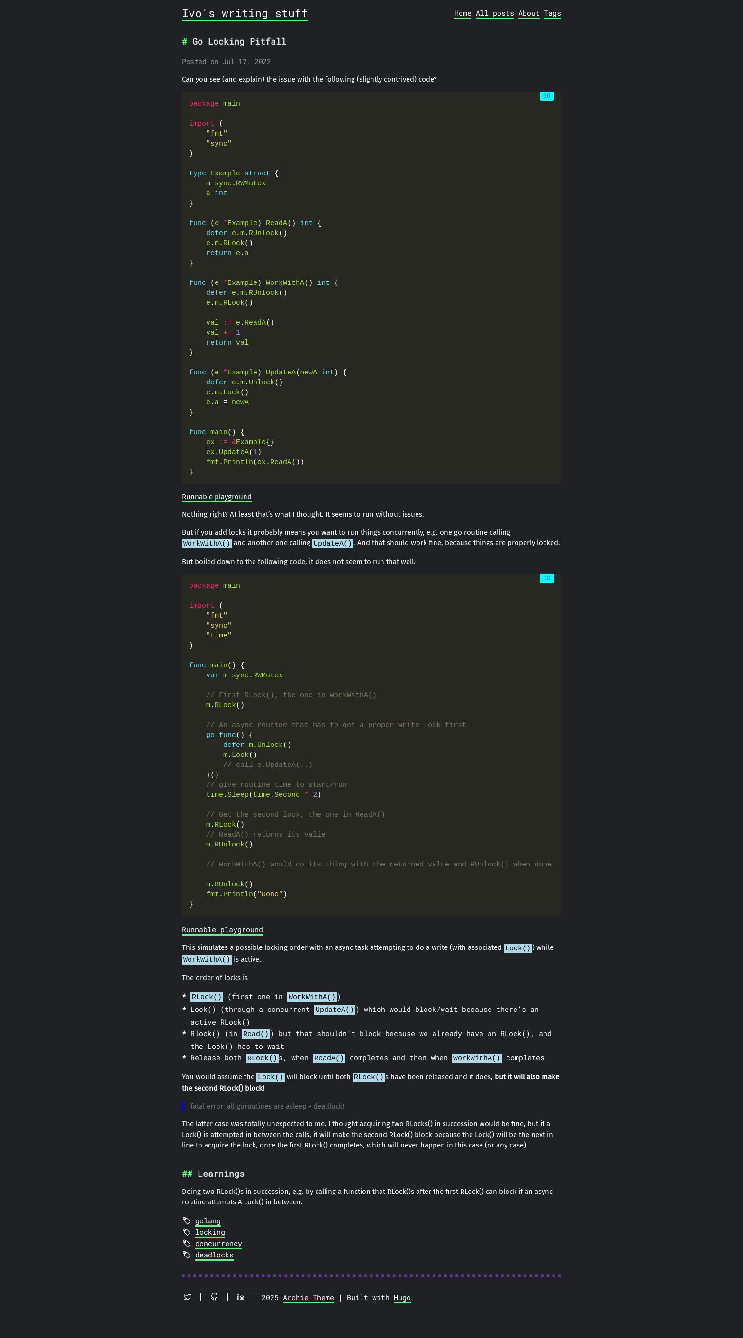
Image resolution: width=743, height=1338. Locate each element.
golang (208, 1213)
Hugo (402, 1289)
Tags (552, 13)
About (529, 13)
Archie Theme (308, 1289)
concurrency (218, 1235)
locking (210, 1224)
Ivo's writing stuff (245, 13)
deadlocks (214, 1247)
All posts (495, 13)
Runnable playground (217, 496)
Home (462, 13)
